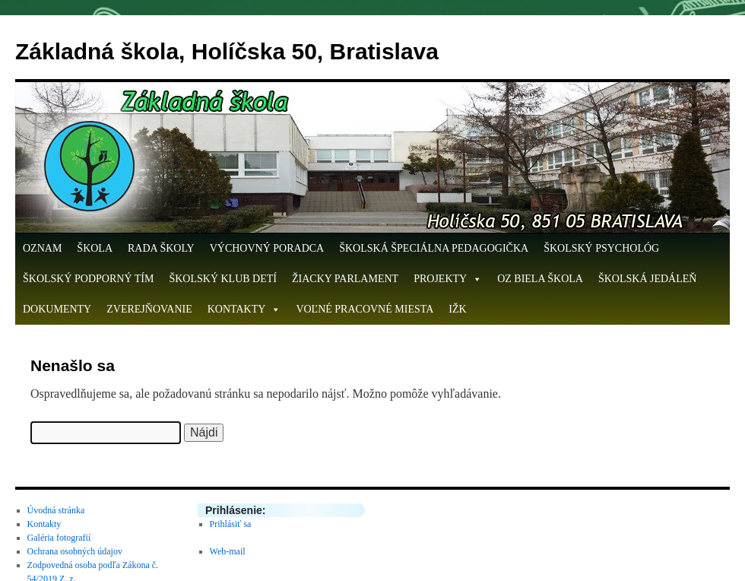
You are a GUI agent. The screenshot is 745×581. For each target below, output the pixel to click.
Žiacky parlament (345, 278)
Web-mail (228, 551)
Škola (95, 248)
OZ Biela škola (540, 278)
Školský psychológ (601, 248)
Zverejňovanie (149, 309)
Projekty (448, 279)
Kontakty (244, 309)
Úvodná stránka (56, 510)
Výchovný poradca (267, 248)
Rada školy (161, 248)
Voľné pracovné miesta (364, 309)
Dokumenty (57, 309)
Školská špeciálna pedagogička (433, 248)
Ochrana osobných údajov (74, 551)
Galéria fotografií (59, 537)
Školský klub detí (223, 278)
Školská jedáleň (647, 278)
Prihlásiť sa (231, 524)
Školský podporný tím (88, 278)
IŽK (457, 309)
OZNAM (42, 248)
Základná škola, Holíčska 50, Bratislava (227, 51)
